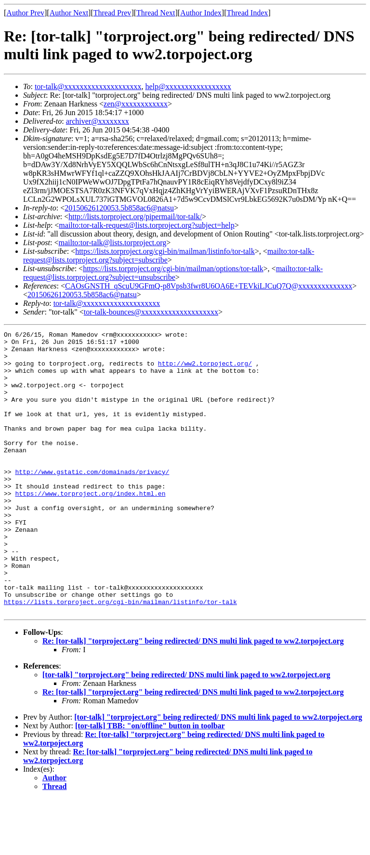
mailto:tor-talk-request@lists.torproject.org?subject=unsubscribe (173, 272)
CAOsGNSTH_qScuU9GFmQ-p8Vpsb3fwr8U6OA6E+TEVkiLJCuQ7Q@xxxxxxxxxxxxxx (208, 286)
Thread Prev (112, 13)
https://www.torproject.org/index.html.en (90, 526)
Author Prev (25, 13)
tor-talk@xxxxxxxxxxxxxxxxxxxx (88, 86)
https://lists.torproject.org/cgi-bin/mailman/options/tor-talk (173, 268)
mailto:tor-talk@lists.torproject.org (112, 242)
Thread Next (155, 13)
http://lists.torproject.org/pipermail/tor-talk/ (135, 216)
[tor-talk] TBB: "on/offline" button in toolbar (150, 782)
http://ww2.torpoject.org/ (205, 370)
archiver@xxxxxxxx (97, 121)
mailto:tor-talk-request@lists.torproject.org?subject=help (146, 225)
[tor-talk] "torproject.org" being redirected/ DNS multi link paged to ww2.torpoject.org (186, 731)
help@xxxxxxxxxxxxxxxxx (188, 86)
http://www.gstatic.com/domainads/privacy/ (92, 500)
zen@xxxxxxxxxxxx (136, 104)
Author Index (201, 13)
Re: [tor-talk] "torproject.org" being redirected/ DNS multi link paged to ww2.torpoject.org (193, 697)
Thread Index (247, 13)
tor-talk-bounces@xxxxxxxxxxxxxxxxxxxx (151, 312)
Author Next (69, 13)
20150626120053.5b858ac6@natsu (119, 208)
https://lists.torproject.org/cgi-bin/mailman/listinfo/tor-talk (165, 251)
